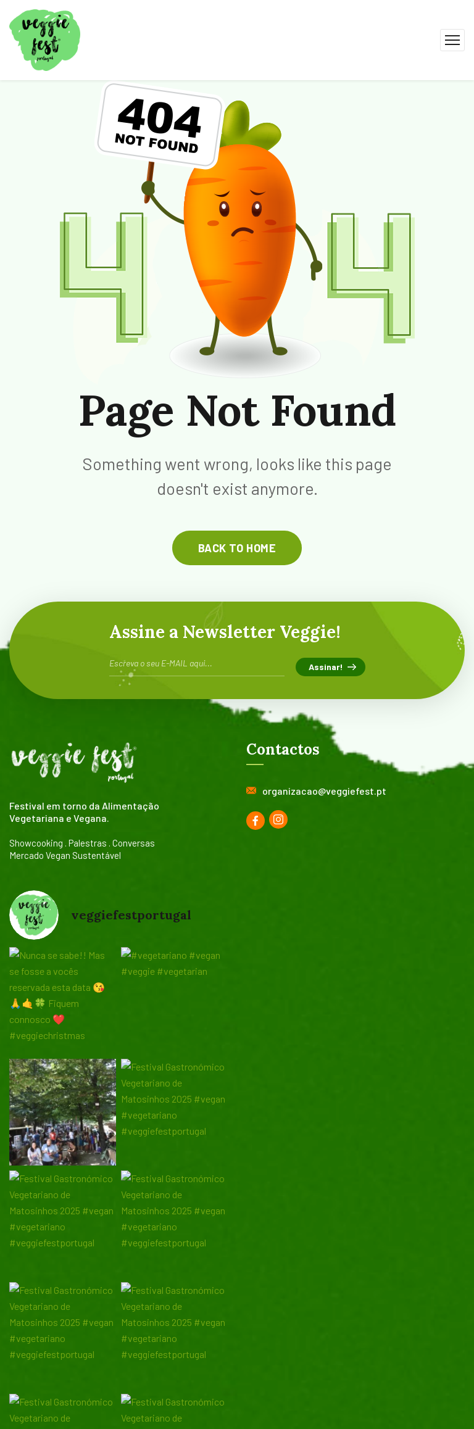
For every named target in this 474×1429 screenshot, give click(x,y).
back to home (237, 548)
